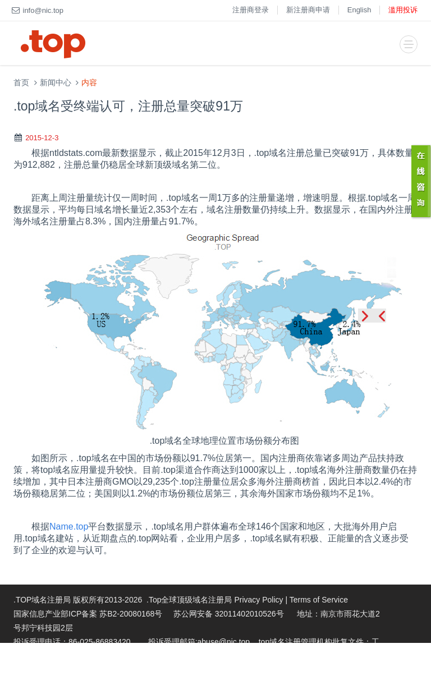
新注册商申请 (308, 10)
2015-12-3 (41, 138)
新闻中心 (55, 83)
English (359, 10)
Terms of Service (319, 599)
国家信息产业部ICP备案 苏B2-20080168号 (87, 613)
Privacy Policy (258, 599)
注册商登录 (250, 10)
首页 (21, 83)
